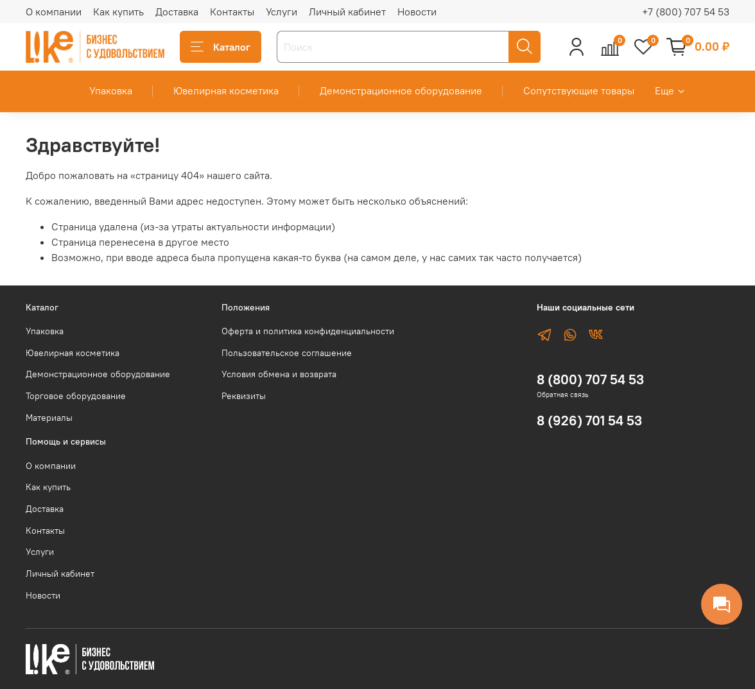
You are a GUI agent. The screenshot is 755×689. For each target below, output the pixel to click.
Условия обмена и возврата (278, 374)
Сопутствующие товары (578, 90)
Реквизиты (243, 396)
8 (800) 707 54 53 (590, 379)
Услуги (281, 11)
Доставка (176, 11)
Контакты (232, 11)
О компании (54, 11)
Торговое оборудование (76, 396)
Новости (417, 11)
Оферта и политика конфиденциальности (307, 331)
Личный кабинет (347, 11)
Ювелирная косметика (226, 90)
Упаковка (110, 90)
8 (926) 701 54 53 (589, 420)
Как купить (118, 11)
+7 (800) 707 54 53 (685, 11)
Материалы (49, 417)
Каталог (220, 46)
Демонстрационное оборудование (401, 90)
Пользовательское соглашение (286, 353)
